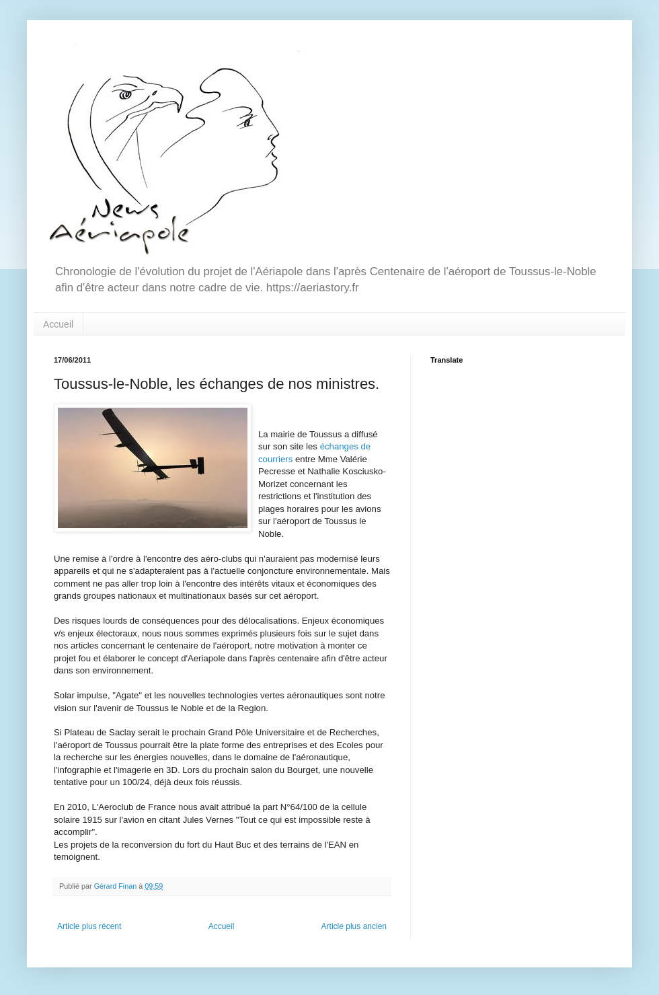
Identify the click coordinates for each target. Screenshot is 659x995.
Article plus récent (89, 926)
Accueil (58, 324)
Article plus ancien (354, 926)
